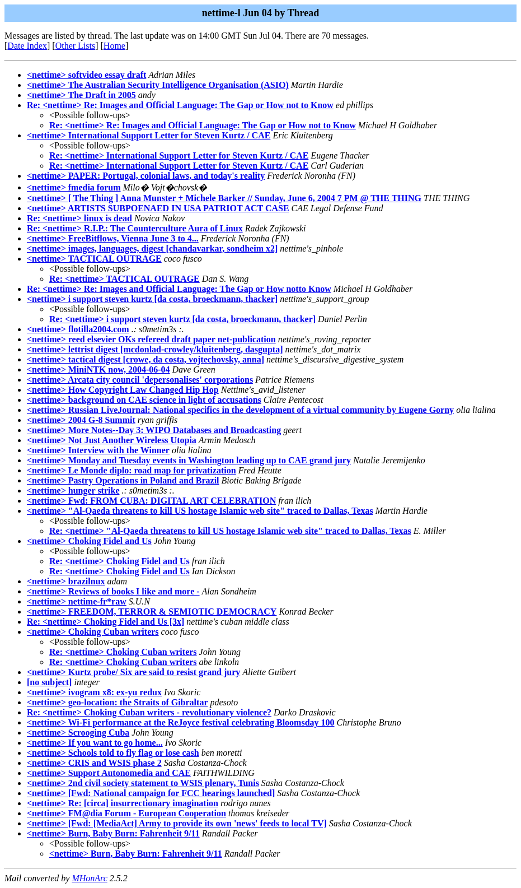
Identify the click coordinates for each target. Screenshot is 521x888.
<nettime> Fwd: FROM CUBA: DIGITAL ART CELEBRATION (151, 500)
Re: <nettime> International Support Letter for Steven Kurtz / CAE (178, 155)
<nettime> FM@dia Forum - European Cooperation (126, 813)
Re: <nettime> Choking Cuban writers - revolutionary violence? (149, 712)
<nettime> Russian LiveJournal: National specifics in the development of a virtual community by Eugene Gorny (240, 410)
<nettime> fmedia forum (74, 187)
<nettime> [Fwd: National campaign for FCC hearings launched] (151, 793)
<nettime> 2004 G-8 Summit (81, 420)
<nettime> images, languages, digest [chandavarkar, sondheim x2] (152, 248)
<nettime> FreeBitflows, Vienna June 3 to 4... (113, 238)
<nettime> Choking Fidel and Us (89, 541)
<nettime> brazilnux (66, 581)
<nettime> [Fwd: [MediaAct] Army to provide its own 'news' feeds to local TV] (177, 823)
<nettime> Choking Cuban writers (93, 631)
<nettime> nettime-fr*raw (76, 601)
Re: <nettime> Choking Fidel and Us (119, 561)
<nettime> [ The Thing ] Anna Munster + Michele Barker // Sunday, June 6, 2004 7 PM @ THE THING (224, 198)
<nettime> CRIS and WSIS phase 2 (94, 763)
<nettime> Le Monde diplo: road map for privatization (131, 470)
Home (114, 45)
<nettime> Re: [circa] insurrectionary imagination (122, 803)
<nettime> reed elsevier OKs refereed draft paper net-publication (151, 339)
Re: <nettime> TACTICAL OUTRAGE (124, 278)
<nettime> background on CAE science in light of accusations (144, 400)
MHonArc (89, 878)
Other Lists (75, 45)
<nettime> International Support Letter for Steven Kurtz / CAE (148, 135)
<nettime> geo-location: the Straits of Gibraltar (117, 702)
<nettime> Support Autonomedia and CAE (109, 773)
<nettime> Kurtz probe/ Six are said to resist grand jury (133, 672)
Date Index (27, 45)
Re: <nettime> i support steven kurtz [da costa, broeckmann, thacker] (182, 319)
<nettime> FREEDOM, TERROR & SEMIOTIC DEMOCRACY (151, 611)
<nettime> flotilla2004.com (78, 329)
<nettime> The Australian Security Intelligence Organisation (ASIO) (158, 85)
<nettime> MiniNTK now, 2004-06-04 (98, 369)
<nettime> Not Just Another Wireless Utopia (111, 440)
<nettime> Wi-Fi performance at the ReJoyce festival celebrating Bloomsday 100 (181, 722)
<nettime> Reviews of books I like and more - (113, 591)
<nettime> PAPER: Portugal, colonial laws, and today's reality (146, 175)
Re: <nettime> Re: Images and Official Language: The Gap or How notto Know (179, 289)
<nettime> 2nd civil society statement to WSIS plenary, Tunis (143, 783)
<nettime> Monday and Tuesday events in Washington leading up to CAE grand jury (189, 460)
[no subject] (49, 682)
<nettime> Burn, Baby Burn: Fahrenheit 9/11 (113, 833)
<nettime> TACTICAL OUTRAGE (94, 258)
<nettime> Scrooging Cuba (78, 732)
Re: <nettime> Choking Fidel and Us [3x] (105, 621)
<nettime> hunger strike (73, 490)
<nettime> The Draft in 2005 (81, 95)
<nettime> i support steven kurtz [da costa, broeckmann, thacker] (152, 299)
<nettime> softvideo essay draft (86, 75)
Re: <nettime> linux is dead (79, 218)
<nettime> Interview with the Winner (98, 450)
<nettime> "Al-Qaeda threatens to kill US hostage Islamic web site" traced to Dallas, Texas (200, 510)
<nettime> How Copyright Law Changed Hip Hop (123, 389)
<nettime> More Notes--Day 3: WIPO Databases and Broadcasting (154, 430)
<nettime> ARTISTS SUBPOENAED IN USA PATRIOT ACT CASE (158, 208)
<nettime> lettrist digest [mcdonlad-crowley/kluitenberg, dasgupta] (155, 349)
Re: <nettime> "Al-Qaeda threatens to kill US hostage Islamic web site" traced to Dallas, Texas (230, 531)
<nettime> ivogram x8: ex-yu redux (94, 692)
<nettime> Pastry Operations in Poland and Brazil (123, 480)
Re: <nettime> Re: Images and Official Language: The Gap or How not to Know (180, 105)
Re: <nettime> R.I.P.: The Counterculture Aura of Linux (135, 228)
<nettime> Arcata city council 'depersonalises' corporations (140, 379)
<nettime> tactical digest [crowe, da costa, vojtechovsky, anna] (145, 359)
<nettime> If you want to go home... (95, 742)
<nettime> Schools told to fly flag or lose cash (113, 752)
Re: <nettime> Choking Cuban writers (123, 652)
